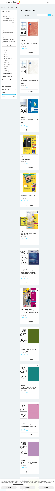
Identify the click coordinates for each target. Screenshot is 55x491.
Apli (22, 355)
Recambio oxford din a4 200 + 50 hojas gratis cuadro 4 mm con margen (27, 76)
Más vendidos (4, 467)
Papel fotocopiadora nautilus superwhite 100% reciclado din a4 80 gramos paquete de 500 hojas (45, 322)
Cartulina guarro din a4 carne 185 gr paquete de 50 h (27, 287)
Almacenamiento (14, 469)
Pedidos (40, 469)
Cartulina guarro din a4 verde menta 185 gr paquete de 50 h (45, 183)
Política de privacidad (50, 465)
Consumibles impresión (14, 465)
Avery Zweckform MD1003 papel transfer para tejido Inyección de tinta (46, 145)
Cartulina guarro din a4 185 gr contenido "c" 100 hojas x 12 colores (45, 359)
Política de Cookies (18, 484)
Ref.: (22, 44)
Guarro (23, 179)
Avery (41, 72)
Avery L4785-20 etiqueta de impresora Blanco (45, 74)
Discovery (24, 142)
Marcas (3, 469)
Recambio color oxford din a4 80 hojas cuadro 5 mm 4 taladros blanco (45, 39)
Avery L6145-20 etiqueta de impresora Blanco (27, 110)
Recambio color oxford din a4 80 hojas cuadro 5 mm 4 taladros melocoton (27, 40)
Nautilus (23, 318)
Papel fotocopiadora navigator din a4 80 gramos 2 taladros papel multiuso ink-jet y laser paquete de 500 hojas (27, 431)
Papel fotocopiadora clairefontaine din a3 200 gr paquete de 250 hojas (27, 395)
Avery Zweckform (44, 142)
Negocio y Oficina (14, 467)
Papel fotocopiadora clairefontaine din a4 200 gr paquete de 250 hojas (45, 395)
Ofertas (3, 465)
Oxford (23, 36)
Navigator (24, 426)
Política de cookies (50, 467)
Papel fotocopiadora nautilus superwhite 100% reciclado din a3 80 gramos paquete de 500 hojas (27, 322)
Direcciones (41, 467)
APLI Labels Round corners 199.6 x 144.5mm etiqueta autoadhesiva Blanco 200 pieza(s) (27, 359)
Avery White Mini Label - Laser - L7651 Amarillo (45, 110)
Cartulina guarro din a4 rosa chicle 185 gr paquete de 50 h (27, 217)
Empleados (41, 470)
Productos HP (14, 464)
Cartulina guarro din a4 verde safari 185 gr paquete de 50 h (27, 183)
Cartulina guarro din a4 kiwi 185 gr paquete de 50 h (27, 252)
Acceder (40, 464)
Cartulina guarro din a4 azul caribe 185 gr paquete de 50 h (45, 287)
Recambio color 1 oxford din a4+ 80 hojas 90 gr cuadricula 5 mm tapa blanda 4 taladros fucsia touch (45, 431)
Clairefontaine (25, 391)
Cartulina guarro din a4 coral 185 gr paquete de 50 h (45, 252)
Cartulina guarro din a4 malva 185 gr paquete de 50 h (45, 217)
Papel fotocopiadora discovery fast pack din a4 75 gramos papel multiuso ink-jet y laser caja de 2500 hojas (27, 146)
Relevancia (42, 15)
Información (41, 465)
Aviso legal (49, 464)
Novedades (4, 464)
